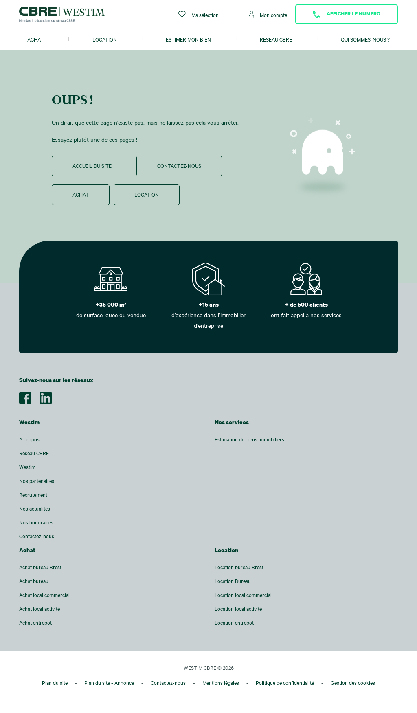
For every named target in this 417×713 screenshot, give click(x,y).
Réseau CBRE (276, 39)
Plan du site (55, 683)
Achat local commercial (44, 595)
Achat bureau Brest (40, 567)
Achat (35, 39)
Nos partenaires (36, 481)
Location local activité (238, 609)
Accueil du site (92, 165)
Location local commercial (243, 595)
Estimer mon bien (188, 39)
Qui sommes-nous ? (365, 39)
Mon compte (268, 14)
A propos (29, 439)
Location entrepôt (234, 622)
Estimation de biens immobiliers (249, 439)
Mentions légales (220, 683)
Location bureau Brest (239, 567)
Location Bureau (233, 581)
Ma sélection (198, 14)
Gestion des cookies (353, 683)
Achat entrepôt (35, 622)
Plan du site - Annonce (109, 683)
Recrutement (33, 494)
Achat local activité (39, 609)
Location (104, 39)
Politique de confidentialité (285, 683)
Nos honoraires (36, 522)
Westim (27, 467)
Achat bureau (33, 581)
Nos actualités (34, 508)
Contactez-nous (179, 165)
